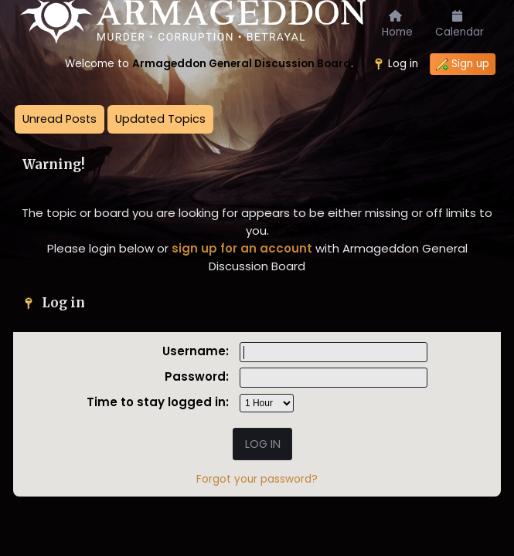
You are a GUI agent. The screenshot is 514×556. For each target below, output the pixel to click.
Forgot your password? (257, 479)
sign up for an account (242, 248)
